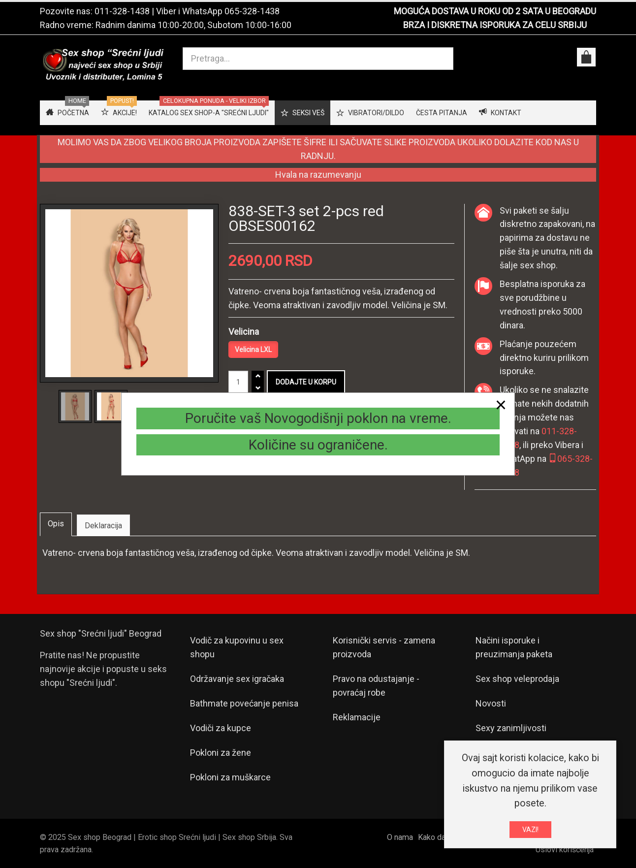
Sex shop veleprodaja (517, 679)
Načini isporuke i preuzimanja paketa (514, 647)
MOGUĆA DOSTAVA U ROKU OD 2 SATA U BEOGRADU (495, 11)
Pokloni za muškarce (230, 777)
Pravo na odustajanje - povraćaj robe (376, 686)
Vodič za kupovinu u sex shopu (237, 647)
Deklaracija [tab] (103, 525)
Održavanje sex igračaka (237, 679)
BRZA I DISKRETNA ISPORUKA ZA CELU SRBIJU (495, 25)
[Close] (500, 405)
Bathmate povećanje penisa (244, 703)
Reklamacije (357, 717)
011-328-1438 (122, 11)
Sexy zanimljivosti (511, 728)
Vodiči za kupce (220, 728)
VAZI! (530, 831)
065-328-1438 (252, 11)
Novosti (491, 703)
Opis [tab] (56, 523)
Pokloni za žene (220, 752)
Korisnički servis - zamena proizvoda (384, 647)
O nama (400, 837)
